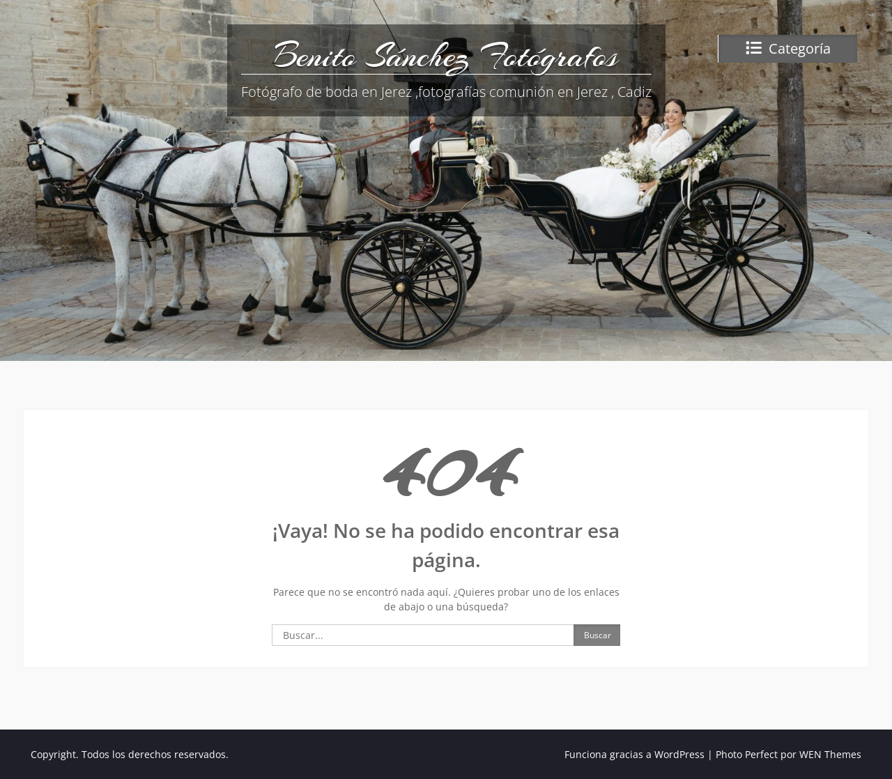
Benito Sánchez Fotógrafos (446, 55)
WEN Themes (830, 754)
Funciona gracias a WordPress (634, 754)
